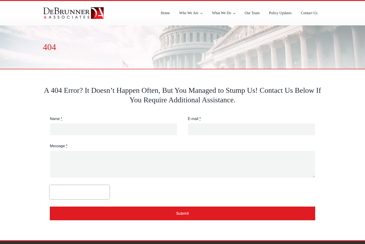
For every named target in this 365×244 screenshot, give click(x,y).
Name (56, 119)
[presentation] (79, 192)
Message (59, 146)
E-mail (194, 119)
